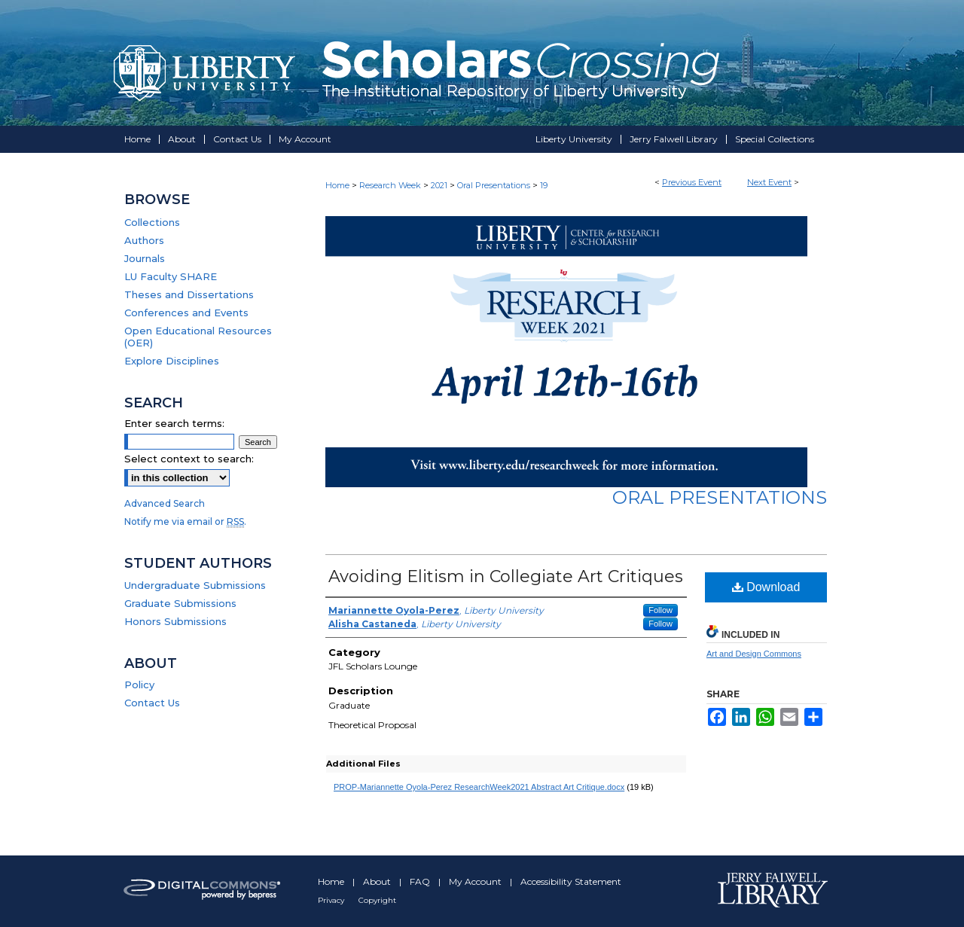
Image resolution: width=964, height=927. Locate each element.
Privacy (332, 900)
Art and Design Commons (753, 653)
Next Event (769, 182)
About (378, 881)
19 (544, 185)
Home (337, 185)
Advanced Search (164, 503)
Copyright (377, 900)
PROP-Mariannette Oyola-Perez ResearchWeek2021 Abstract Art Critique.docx (479, 786)
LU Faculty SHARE (170, 276)
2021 (440, 185)
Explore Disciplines (171, 361)
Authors (144, 240)
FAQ (421, 881)
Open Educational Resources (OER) (198, 337)
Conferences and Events (186, 312)
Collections (152, 222)
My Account (476, 881)
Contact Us (152, 703)
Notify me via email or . (185, 521)
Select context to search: (189, 459)
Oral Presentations (494, 185)
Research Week (391, 185)
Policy (139, 684)
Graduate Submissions (180, 603)
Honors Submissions (175, 621)
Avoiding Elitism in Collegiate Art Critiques (505, 576)
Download (766, 587)
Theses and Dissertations (189, 294)
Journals (144, 258)
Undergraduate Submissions (195, 585)
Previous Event (691, 182)
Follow (660, 609)
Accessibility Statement (570, 881)
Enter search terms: (174, 423)
